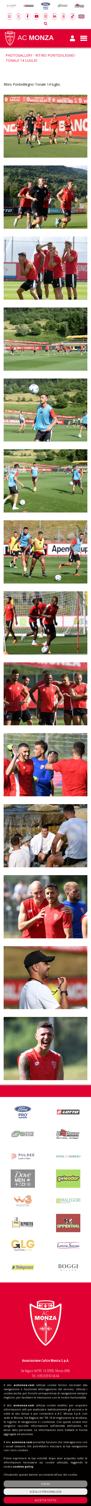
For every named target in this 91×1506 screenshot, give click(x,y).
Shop (45, 1457)
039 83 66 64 (51, 1375)
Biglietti (45, 1440)
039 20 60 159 (51, 1381)
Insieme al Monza (45, 1423)
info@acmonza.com (49, 1386)
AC (29, 38)
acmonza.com (24, 1474)
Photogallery (19, 55)
